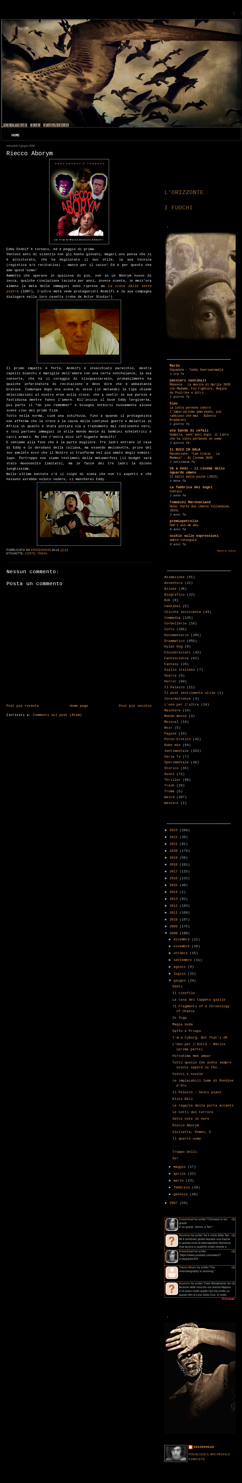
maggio (180, 1167)
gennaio (181, 1194)
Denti (177, 986)
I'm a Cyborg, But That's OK (199, 1038)
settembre (183, 960)
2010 (174, 920)
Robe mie (172, 745)
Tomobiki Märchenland (190, 502)
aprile (180, 1174)
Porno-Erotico (177, 739)
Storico (171, 768)
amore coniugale (183, 540)
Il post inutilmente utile (189, 693)
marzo (179, 1181)
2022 (174, 837)
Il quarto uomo (186, 1139)
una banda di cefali (189, 431)
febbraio (182, 1187)
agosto (180, 967)
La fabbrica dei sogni (191, 487)
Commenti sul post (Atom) (57, 715)
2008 (174, 933)
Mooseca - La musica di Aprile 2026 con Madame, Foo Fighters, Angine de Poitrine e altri (200, 389)
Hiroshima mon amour (191, 1056)
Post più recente (22, 706)
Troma (169, 791)
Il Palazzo (174, 687)
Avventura (173, 583)
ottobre (181, 953)
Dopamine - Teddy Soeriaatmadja (196, 370)
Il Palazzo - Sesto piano (196, 1092)
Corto (30, 553)
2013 (174, 899)
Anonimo (184, 1235)
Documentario (176, 635)
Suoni (169, 774)
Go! (175, 1158)
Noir (168, 728)
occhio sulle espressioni (194, 536)
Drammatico (174, 641)
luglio (180, 974)
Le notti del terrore (192, 1112)
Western (171, 803)
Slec (174, 404)
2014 (174, 892)
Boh (167, 600)
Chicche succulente (182, 612)
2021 (174, 844)
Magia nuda (182, 1024)
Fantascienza (176, 658)
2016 (174, 878)
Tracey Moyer (187, 1267)
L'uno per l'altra (181, 705)
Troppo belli (184, 1152)
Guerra (170, 676)
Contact (176, 491)
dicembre (182, 939)
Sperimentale (176, 762)
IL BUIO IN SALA (185, 450)
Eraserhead (186, 1219)
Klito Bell (182, 1099)
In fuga (179, 1018)
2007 (174, 1203)
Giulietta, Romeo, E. (192, 1132)
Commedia (172, 618)
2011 (174, 913)
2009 (174, 926)
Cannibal (172, 606)
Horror (170, 681)
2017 (174, 871)
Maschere (172, 710)
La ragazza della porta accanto (203, 1105)
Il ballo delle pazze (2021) (194, 477)
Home (15, 135)
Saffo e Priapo (186, 1031)
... (175, 1145)
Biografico (174, 595)
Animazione (174, 577)
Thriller (172, 780)
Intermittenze (177, 699)
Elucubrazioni (177, 652)
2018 (174, 865)
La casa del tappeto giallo (198, 1000)
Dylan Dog (173, 647)
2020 (174, 851)
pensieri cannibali (188, 380)
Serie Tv (172, 757)
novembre (182, 946)
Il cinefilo (183, 993)
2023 (174, 830)
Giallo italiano (179, 670)
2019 (174, 858)
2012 (174, 906)
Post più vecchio (135, 706)
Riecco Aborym (185, 1125)
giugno (180, 981)
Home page (79, 706)
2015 (174, 885)
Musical (171, 722)
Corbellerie (175, 623)
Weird (169, 797)
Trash (42, 553)
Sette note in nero (190, 1119)
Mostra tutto (226, 551)
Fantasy (171, 664)
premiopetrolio (184, 521)
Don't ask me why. (185, 525)
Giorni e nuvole (187, 1074)
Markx (175, 366)
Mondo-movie (175, 716)
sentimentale (176, 751)
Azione (170, 589)
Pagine (170, 734)
